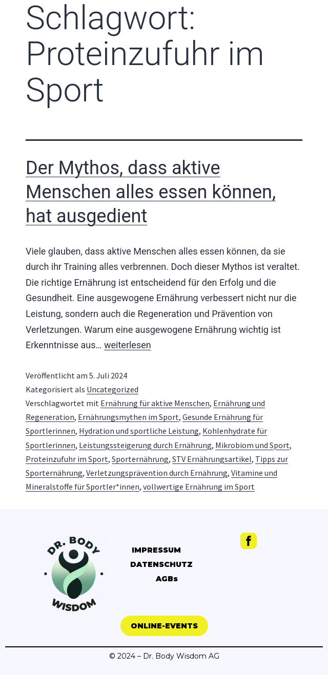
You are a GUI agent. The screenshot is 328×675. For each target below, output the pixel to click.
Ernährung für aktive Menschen (155, 403)
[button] (164, 626)
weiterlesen (127, 345)
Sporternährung (140, 459)
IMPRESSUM (156, 550)
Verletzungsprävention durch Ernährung (157, 473)
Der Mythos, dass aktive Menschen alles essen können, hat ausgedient (151, 192)
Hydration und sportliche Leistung (139, 431)
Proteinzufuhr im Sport (67, 459)
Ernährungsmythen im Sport (128, 417)
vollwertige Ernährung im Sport (199, 486)
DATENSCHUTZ (161, 564)
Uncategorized (112, 389)
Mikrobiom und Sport (252, 445)
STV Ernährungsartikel (212, 459)
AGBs (167, 578)
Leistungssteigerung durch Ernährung (145, 445)
